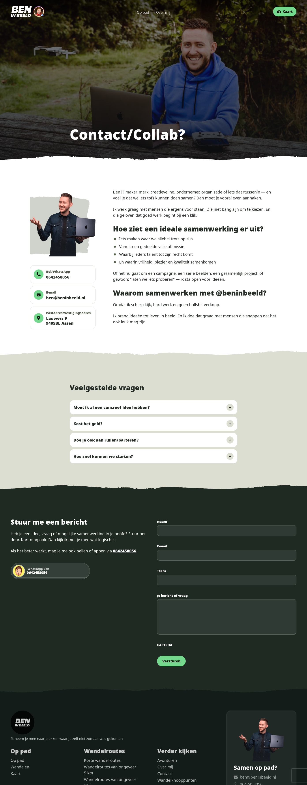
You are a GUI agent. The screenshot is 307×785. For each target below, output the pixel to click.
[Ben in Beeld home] (27, 11)
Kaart (16, 773)
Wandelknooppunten (177, 780)
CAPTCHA (164, 645)
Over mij (163, 12)
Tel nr (161, 571)
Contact (164, 773)
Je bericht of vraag (172, 596)
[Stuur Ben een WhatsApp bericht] (50, 571)
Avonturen (167, 760)
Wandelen (20, 767)
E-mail (162, 546)
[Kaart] (284, 11)
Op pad (143, 12)
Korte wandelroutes (102, 760)
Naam (162, 522)
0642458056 (124, 551)
